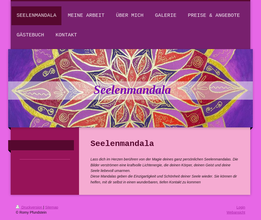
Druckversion (29, 207)
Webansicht (236, 212)
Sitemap (51, 207)
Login (241, 207)
